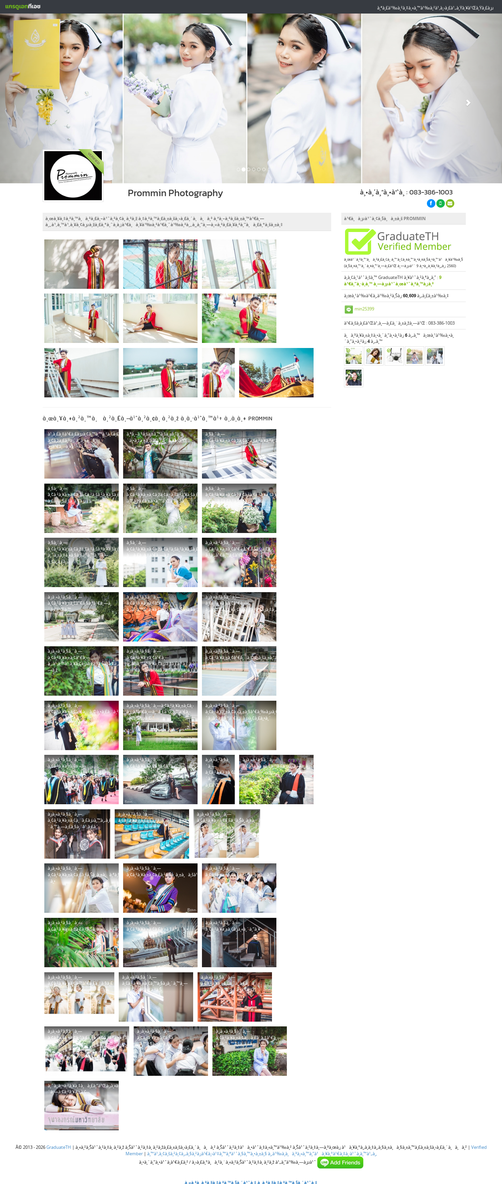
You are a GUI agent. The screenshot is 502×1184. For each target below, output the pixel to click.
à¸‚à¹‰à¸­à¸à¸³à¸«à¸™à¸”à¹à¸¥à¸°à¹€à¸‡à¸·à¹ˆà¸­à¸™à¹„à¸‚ (322, 1154)
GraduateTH (58, 1147)
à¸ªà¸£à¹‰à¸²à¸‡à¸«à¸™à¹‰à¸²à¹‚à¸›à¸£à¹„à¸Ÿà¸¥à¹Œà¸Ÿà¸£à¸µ (435, 8)
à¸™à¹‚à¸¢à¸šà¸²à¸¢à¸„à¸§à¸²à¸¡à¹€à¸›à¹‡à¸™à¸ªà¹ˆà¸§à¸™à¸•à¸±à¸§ (207, 1154)
